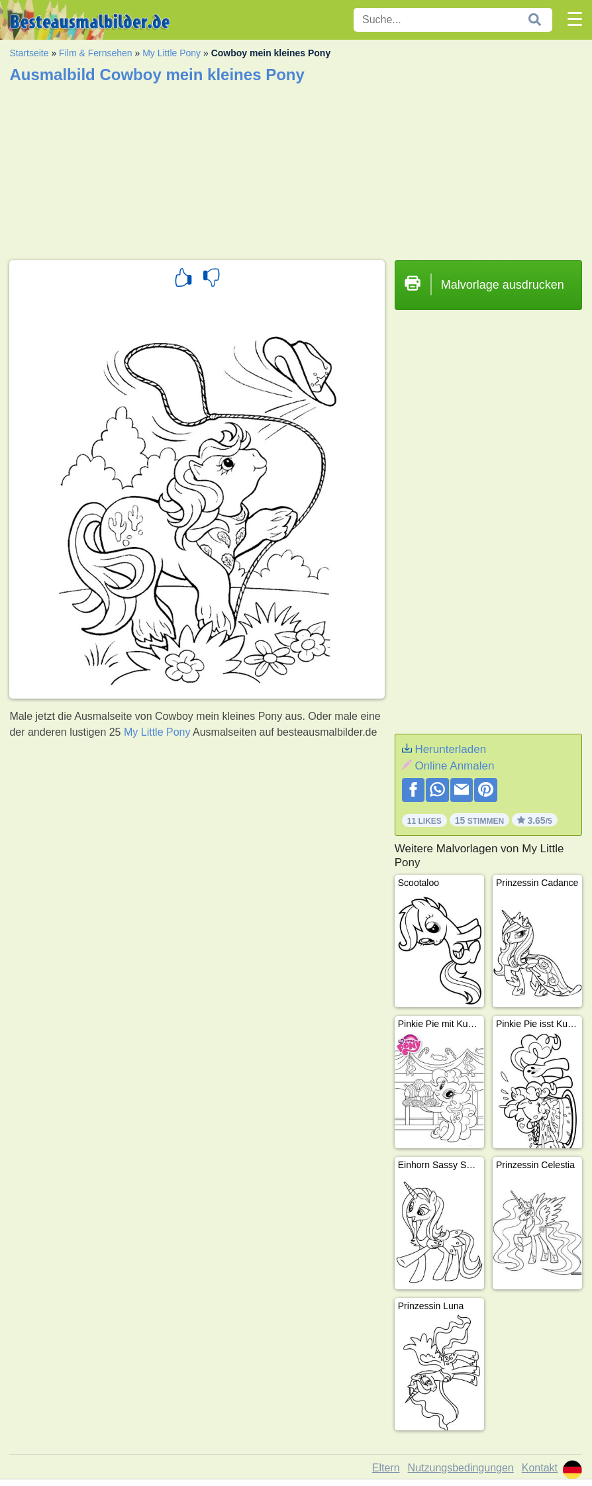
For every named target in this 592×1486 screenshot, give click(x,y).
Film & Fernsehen (95, 53)
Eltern (386, 1467)
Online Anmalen (454, 766)
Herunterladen (450, 749)
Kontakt (540, 1467)
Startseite (28, 53)
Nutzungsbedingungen (461, 1467)
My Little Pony (171, 53)
